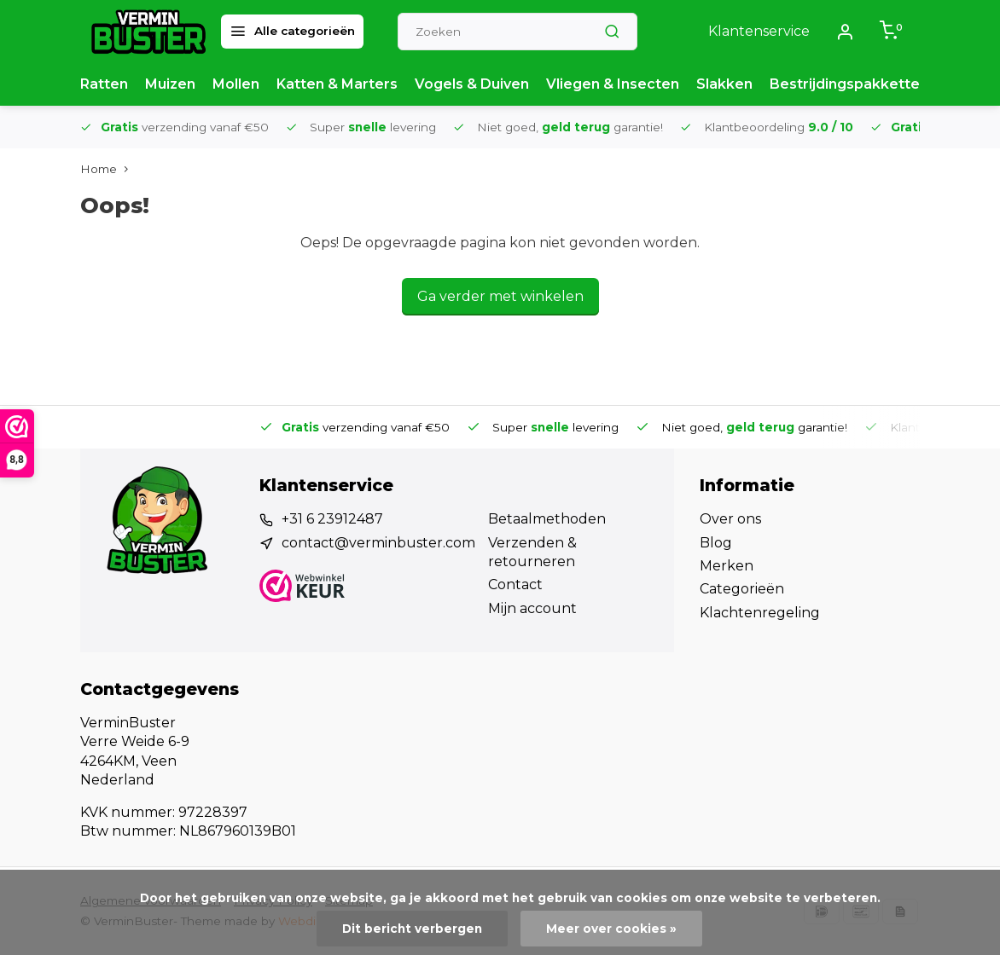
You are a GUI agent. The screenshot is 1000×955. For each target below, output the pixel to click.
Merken (726, 566)
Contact (515, 584)
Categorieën (742, 589)
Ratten (104, 84)
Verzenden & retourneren (532, 552)
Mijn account (532, 608)
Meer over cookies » (611, 928)
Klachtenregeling (760, 613)
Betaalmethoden (547, 519)
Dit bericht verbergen (412, 928)
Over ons (730, 519)
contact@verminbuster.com (378, 543)
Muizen (170, 84)
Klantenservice (759, 31)
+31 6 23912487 (332, 519)
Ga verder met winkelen (500, 296)
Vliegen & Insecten (612, 84)
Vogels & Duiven (472, 84)
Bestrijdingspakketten (849, 84)
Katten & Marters (337, 84)
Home (108, 169)
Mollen (235, 84)
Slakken (724, 84)
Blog (716, 543)
